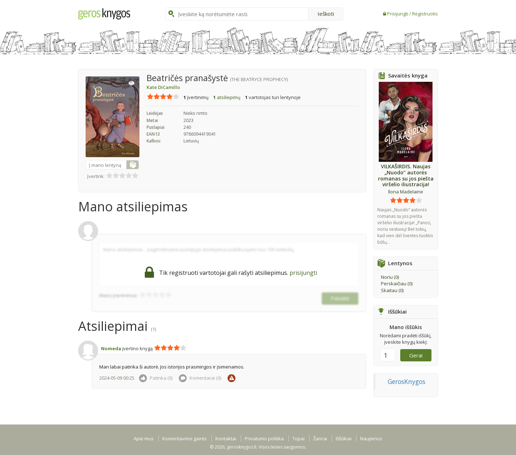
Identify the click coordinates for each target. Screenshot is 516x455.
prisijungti (303, 273)
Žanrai (320, 438)
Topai (298, 438)
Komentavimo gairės (184, 438)
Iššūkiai (344, 438)
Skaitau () (392, 290)
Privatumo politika (264, 438)
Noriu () (390, 277)
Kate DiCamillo (163, 87)
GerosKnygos (406, 381)
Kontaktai (225, 438)
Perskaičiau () (396, 283)
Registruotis (425, 13)
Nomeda (111, 348)
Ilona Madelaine (405, 191)
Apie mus (144, 438)
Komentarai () (200, 378)
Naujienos (371, 438)
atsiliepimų (226, 97)
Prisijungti (398, 13)
